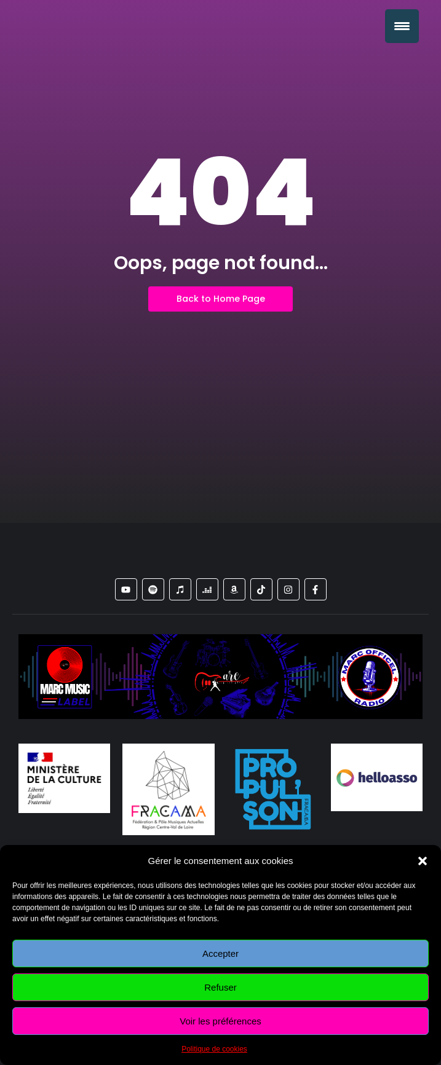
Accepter (220, 953)
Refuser (220, 987)
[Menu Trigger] (402, 26)
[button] (422, 861)
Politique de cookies (214, 1049)
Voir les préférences (220, 1021)
